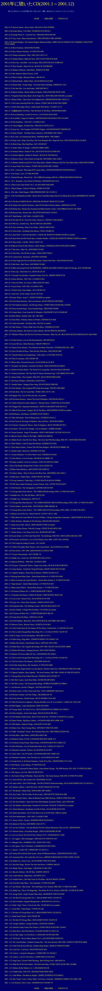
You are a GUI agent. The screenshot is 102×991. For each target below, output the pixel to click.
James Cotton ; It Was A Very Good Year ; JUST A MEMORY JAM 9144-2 (38, 691)
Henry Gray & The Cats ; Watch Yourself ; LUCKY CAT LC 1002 (34, 514)
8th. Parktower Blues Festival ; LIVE (25, 74)
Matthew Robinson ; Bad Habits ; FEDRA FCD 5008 (31, 70)
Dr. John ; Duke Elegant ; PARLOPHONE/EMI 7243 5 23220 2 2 (34, 192)
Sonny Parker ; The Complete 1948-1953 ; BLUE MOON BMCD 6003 (36, 377)
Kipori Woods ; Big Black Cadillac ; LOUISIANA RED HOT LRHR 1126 (37, 720)
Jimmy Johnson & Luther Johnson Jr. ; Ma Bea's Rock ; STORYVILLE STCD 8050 (41, 403)
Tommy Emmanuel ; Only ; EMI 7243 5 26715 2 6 (30, 55)
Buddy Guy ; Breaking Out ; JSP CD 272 (26, 499)
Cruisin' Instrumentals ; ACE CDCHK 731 (26, 554)
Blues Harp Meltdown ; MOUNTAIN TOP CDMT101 (30, 469)
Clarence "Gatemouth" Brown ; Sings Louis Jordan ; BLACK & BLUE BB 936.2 (40, 565)
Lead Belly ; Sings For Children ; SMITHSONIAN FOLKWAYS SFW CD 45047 (41, 118)
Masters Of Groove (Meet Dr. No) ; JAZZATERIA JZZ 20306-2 (34, 654)
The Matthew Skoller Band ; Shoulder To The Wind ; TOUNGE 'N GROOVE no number (43, 805)
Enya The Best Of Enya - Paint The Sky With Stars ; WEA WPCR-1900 (36, 351)
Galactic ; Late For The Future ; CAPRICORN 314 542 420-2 (34, 957)
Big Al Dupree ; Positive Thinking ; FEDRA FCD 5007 (31, 188)
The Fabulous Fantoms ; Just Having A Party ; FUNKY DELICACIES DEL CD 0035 (41, 305)
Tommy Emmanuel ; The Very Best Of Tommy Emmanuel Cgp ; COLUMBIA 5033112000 (43, 373)
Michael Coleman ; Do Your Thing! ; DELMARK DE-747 (32, 695)
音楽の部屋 (48, 19)
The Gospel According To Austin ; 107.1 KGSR (28, 543)
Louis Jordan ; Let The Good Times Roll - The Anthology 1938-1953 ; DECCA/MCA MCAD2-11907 (47, 536)
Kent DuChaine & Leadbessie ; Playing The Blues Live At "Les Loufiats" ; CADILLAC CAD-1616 (46, 702)
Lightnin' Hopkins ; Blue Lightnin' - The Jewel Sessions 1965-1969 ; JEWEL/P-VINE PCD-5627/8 (46, 672)
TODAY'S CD (63, 19)
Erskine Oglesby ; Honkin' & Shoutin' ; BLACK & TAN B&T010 (35, 155)
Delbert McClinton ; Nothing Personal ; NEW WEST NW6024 (33, 650)
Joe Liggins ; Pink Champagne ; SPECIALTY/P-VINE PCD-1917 (34, 839)
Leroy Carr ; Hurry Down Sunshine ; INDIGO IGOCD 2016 (32, 602)
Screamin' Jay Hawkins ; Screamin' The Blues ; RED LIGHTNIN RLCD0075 (38, 366)
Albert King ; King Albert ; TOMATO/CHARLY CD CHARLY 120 (35, 639)
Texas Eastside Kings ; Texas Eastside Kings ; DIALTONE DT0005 (35, 309)
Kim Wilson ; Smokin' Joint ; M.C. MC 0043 (27, 316)
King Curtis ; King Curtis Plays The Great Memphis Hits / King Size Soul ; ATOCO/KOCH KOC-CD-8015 (49, 140)
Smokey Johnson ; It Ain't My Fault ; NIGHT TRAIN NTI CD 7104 (36, 787)
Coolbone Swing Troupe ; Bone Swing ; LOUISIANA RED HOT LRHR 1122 (39, 743)
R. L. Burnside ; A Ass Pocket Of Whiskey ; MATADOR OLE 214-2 (35, 181)
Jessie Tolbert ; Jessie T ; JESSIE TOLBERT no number (31, 297)
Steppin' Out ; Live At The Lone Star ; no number (29, 395)
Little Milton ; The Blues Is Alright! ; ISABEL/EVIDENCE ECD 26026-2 (38, 975)
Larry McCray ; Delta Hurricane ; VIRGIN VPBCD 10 (31, 344)
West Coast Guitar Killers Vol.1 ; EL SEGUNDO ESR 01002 (33, 185)
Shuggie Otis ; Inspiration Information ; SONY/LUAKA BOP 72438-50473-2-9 (39, 407)
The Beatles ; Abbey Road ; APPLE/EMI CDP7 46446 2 (32, 791)
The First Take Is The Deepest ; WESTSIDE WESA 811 (31, 661)
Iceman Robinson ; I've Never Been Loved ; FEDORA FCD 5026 (34, 455)
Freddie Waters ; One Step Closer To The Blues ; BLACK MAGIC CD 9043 (39, 879)
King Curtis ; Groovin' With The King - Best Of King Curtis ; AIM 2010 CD (39, 961)
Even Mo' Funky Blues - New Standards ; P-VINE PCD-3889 (34, 883)
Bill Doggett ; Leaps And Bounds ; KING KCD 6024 (30, 706)
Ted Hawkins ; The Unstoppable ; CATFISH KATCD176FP (32, 488)
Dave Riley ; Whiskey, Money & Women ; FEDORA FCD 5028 (34, 320)
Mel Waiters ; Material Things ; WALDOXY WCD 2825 (31, 724)
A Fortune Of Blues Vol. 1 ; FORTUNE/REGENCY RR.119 (32, 613)
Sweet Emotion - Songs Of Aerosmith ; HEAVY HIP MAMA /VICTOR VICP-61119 (41, 432)
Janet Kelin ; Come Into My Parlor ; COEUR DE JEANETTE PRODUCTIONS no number (44, 235)
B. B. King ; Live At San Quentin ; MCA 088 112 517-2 (31, 636)
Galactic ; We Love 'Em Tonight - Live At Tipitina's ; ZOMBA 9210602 (36, 429)
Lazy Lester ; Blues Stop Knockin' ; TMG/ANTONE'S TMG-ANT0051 (37, 38)
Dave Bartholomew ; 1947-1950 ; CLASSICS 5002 (30, 817)
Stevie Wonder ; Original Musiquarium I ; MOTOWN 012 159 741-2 (36, 901)
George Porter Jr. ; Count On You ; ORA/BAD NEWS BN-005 (34, 35)
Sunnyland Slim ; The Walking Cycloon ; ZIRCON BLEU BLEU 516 (36, 606)
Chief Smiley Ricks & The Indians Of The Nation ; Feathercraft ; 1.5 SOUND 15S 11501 (42, 628)
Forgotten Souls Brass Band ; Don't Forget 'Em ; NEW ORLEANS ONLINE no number (42, 96)
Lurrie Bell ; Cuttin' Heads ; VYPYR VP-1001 (28, 909)
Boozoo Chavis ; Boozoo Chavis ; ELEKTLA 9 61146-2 (31, 624)
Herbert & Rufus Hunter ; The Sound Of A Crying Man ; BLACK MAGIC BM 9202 (41, 370)
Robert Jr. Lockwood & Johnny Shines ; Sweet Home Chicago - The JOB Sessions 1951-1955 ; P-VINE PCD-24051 (52, 769)
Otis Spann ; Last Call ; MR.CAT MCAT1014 (27, 772)
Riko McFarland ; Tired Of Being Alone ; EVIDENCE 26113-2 (34, 418)
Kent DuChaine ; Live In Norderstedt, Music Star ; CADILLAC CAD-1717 (38, 746)
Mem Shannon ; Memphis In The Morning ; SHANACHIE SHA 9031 (36, 521)
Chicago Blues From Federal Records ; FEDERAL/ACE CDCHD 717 (36, 676)
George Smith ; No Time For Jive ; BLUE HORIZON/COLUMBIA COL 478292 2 (40, 709)
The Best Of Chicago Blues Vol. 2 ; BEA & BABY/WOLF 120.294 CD (36, 913)
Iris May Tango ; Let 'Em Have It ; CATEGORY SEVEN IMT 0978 (36, 935)
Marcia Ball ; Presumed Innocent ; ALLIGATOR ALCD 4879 (33, 362)
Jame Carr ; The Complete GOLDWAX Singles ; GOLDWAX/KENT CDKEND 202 (42, 129)
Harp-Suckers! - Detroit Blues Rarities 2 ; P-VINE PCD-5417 (33, 584)
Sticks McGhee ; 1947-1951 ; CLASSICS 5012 (28, 279)
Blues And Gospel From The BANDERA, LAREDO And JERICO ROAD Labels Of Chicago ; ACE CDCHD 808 (52, 268)
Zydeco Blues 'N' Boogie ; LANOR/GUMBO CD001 (31, 148)
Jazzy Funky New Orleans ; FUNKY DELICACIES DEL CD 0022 (35, 166)
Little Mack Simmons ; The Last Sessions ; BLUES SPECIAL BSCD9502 (37, 301)
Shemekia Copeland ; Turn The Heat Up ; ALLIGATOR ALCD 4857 (35, 757)
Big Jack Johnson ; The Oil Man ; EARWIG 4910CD (31, 872)
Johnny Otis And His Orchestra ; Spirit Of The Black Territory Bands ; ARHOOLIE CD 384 (44, 205)
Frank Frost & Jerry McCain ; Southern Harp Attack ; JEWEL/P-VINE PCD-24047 (41, 946)
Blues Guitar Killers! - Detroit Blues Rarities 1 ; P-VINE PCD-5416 (35, 588)
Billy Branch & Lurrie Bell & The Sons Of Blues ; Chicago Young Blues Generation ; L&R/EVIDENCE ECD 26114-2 (52, 517)
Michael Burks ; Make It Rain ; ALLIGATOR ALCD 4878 (33, 81)
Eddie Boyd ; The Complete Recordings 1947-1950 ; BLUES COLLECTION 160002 (41, 647)
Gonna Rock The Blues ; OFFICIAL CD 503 (27, 617)
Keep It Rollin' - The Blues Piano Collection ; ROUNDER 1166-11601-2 (37, 133)
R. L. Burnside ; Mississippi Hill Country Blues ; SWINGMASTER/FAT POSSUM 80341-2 (44, 170)
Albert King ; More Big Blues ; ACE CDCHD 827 (30, 144)
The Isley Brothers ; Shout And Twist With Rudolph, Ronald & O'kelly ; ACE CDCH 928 (43, 802)
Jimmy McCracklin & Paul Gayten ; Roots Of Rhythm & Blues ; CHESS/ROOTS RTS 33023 (45, 853)
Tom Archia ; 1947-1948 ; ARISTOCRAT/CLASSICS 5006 (32, 551)
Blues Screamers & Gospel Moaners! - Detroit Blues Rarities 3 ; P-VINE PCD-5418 (40, 580)
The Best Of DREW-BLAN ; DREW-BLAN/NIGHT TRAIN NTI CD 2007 (38, 201)
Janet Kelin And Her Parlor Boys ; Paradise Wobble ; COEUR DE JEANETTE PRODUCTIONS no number (50, 238)
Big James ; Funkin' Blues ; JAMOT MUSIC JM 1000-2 (31, 477)
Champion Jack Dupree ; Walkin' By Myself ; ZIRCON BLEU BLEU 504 (37, 595)
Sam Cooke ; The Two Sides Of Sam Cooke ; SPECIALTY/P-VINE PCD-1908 (40, 794)
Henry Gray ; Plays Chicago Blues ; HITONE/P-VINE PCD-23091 (35, 728)
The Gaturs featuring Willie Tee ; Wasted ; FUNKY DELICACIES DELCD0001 (39, 103)
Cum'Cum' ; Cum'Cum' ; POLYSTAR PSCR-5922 (30, 949)
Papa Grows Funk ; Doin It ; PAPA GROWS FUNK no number (33, 525)
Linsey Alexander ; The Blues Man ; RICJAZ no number (31, 323)
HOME (36, 19)
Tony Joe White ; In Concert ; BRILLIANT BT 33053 (30, 283)
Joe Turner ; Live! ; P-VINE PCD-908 (25, 174)
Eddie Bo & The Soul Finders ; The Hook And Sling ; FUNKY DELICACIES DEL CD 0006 (44, 964)
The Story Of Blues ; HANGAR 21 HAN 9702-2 (28, 381)
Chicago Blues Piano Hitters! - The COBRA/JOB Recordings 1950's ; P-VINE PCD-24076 (43, 492)
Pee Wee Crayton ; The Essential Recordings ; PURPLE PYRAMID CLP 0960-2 (39, 684)
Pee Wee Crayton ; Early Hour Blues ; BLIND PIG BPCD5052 (33, 680)
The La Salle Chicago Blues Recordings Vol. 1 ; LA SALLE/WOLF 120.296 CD (39, 658)
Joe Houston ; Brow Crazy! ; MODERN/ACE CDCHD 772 (32, 983)
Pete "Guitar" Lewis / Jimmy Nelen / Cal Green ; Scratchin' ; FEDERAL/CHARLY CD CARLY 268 (47, 979)
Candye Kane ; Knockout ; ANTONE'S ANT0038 (30, 257)
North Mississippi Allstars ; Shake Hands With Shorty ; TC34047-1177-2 (37, 107)
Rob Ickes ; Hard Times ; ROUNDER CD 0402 (29, 264)
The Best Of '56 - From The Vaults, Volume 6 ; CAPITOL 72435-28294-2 (38, 220)
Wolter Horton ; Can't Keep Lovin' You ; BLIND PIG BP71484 (33, 532)
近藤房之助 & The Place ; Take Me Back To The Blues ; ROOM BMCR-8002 (39, 111)
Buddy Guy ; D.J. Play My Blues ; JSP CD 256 (28, 495)
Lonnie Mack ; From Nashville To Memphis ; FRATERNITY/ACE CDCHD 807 (39, 312)
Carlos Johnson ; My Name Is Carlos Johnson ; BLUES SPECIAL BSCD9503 (39, 331)
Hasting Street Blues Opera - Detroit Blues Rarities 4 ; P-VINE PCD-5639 (37, 576)
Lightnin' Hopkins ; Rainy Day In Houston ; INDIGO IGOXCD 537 (35, 573)
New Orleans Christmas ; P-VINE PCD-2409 (28, 51)
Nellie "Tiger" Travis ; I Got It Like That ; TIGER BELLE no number (36, 905)
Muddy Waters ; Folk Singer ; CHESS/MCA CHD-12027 (32, 868)
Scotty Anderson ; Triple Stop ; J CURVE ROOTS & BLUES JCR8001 (36, 480)
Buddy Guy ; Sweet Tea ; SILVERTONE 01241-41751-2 (31, 558)
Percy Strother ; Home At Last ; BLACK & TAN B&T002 (33, 66)
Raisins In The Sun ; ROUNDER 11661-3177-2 (29, 824)
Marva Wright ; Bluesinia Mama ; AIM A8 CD (29, 77)
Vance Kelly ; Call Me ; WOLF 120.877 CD (28, 242)
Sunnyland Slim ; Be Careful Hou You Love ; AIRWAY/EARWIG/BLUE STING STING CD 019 (46, 857)
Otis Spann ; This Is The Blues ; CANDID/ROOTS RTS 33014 (33, 846)
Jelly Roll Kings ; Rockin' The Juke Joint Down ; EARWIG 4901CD (36, 865)
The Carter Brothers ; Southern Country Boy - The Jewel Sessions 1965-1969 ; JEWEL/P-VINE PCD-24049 (50, 942)
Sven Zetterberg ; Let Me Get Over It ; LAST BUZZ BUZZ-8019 (35, 115)
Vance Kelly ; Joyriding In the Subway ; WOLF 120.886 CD (33, 231)
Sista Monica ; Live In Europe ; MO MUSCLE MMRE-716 (32, 458)
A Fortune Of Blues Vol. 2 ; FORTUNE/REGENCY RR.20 (32, 591)
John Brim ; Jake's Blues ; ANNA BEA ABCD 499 (29, 735)
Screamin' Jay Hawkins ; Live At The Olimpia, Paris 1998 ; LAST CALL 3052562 (40, 540)
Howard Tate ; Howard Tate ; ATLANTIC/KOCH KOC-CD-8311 (35, 213)
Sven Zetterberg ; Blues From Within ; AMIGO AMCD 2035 (33, 227)
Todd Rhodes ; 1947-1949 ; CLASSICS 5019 (28, 216)
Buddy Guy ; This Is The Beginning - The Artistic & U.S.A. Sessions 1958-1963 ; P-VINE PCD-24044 (48, 890)
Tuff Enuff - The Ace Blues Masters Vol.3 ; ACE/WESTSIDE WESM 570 (38, 938)
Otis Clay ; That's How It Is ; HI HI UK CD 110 (28, 272)
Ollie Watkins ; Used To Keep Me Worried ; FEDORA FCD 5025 (34, 444)
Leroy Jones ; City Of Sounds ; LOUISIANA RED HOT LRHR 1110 (35, 754)
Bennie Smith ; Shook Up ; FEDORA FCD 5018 (28, 451)
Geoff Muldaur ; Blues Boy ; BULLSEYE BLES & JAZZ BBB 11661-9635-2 (39, 621)
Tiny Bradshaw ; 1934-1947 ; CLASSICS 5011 (29, 122)
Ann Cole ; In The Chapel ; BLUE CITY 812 (27, 294)
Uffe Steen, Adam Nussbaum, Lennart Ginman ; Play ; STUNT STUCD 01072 (39, 484)
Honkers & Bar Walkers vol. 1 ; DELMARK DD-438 (31, 968)
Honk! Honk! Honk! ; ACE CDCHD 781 (26, 916)
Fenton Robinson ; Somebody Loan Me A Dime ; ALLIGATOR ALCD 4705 (39, 809)
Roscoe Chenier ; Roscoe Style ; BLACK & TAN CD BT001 (33, 27)
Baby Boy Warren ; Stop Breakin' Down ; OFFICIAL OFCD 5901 (34, 643)
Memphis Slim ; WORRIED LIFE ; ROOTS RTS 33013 (31, 842)
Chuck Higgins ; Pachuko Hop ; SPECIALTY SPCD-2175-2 (33, 126)
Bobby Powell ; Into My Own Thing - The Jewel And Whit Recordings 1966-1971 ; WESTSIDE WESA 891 (49, 440)
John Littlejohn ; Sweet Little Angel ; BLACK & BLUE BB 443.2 (34, 713)
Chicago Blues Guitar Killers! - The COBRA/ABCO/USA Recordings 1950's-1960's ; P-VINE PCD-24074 (48, 510)
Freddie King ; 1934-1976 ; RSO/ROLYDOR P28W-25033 (33, 972)
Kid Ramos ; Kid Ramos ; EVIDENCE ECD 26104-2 (30, 414)
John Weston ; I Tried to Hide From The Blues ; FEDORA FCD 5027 (35, 327)
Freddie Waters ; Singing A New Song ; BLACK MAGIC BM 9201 (35, 384)
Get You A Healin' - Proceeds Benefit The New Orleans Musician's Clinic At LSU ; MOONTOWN (46, 828)
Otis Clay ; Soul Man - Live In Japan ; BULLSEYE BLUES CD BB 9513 (38, 63)
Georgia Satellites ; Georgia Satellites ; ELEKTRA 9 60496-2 (34, 924)
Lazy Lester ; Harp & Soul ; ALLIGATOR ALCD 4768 (31, 599)
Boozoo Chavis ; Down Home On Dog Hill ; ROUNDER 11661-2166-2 (37, 159)
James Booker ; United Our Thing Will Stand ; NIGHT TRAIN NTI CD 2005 (38, 569)
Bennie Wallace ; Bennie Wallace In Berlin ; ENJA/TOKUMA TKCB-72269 (39, 92)
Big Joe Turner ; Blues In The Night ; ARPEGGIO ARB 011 (32, 436)
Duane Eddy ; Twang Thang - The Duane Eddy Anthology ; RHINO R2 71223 (39, 85)
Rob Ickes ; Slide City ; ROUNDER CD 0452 (28, 249)
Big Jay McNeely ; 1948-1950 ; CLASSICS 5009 (29, 562)
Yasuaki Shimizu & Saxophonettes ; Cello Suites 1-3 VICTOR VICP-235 (37, 355)
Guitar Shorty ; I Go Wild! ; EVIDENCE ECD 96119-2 (32, 31)
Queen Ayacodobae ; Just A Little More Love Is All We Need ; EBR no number (40, 813)
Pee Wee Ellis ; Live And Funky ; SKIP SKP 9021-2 (30, 88)
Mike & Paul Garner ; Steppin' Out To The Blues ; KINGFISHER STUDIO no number (41, 410)
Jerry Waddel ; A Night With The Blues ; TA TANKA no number (34, 610)
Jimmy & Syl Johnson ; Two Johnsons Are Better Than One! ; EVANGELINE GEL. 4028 (43, 347)
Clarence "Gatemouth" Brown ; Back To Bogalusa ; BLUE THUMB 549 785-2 (39, 425)
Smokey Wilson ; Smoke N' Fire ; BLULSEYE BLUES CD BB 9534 (36, 151)
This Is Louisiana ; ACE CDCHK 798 (25, 359)
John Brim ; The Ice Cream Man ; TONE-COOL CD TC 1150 (33, 392)
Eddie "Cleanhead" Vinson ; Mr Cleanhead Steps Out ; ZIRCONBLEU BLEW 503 (40, 732)
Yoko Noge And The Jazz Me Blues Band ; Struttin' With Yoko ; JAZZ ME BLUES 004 (43, 261)
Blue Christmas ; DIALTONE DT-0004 (26, 48)
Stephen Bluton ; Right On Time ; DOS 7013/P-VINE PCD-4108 (35, 59)
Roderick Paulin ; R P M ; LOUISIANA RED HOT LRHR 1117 (34, 739)
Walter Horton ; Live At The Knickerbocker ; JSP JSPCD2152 (33, 340)
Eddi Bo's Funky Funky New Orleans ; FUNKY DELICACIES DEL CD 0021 (39, 927)
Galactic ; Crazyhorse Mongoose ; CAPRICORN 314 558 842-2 (35, 953)
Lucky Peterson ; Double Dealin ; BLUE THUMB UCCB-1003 (34, 698)
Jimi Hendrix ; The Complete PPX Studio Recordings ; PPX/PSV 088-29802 (38, 388)
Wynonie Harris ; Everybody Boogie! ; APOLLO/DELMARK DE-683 (37, 831)
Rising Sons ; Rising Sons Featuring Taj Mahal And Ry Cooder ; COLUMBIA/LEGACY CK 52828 (47, 209)
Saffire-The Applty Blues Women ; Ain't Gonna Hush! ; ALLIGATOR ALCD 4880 (40, 547)
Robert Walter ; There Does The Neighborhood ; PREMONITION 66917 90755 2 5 (40, 99)
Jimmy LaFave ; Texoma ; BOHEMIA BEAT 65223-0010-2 (33, 820)
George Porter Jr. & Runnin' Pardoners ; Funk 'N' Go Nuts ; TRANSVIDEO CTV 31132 (42, 761)
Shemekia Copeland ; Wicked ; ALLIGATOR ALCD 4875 (32, 750)
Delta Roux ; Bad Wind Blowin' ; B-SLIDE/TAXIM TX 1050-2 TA (36, 931)
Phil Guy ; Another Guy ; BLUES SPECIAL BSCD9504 (32, 224)
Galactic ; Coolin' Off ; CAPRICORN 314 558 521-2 (30, 850)
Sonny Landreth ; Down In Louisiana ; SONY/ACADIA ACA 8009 (35, 462)
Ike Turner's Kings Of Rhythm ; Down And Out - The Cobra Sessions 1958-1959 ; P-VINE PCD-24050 (47, 776)
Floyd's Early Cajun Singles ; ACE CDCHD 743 (28, 290)
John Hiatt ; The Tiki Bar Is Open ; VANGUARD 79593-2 (33, 253)
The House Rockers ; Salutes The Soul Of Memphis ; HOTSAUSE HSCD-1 (38, 399)
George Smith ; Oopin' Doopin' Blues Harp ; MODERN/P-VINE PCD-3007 (39, 894)
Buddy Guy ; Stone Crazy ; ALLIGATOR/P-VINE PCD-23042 (34, 861)
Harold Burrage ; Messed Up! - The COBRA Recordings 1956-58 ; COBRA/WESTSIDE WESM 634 (47, 177)
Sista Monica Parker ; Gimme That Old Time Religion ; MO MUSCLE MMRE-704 (40, 447)
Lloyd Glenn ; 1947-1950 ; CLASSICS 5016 (27, 286)
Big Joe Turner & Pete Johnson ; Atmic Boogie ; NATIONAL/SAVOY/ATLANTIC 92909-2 (44, 246)
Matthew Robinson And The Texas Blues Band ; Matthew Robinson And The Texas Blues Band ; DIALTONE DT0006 (53, 163)
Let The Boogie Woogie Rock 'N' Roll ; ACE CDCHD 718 (32, 466)
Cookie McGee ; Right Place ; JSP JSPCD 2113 (29, 876)
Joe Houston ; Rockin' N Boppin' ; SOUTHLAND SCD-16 (32, 687)
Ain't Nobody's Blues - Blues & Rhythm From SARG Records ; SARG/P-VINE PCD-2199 (44, 798)
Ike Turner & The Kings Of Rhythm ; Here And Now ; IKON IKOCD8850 (37, 421)
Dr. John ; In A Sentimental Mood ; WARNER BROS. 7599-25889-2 (36, 137)
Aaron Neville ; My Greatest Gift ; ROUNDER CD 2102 (32, 780)
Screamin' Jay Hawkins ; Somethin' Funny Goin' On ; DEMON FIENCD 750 (38, 275)
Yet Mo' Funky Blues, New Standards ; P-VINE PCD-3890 (32, 665)
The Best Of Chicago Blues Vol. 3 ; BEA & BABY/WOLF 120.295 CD (37, 898)
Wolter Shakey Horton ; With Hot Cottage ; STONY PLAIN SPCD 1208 (36, 528)
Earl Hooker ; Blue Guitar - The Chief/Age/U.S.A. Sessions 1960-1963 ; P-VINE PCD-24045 (45, 887)
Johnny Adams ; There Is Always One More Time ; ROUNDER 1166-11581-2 (39, 473)
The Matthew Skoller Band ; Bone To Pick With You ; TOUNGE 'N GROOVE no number (43, 717)
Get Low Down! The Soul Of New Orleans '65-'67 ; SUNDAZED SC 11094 (38, 835)
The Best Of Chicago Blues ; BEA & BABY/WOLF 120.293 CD (35, 920)
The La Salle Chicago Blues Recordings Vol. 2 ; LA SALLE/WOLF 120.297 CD (39, 632)
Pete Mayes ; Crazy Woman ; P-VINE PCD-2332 (29, 765)
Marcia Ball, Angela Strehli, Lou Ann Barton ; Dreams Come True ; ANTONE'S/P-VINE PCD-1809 (46, 669)
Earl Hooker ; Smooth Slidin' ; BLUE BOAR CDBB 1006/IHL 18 (34, 506)
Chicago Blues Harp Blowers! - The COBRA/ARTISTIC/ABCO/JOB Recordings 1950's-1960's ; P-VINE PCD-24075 (52, 503)
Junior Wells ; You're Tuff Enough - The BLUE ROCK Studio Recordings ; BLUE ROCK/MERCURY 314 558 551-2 (53, 783)
